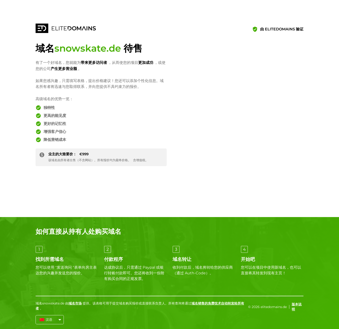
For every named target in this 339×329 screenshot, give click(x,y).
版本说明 (297, 306)
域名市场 (75, 303)
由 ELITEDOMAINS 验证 (281, 29)
